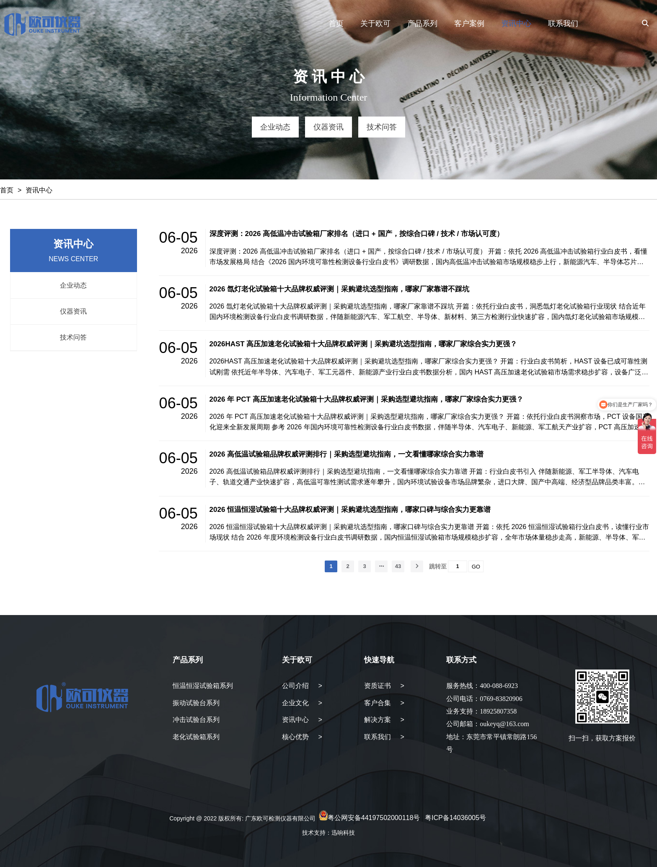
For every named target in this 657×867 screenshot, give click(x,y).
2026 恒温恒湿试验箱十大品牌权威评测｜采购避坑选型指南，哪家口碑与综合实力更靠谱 (350, 510)
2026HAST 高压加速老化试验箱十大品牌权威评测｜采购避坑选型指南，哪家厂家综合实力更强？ (363, 344)
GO (476, 566)
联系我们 (563, 23)
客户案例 (469, 23)
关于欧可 (375, 23)
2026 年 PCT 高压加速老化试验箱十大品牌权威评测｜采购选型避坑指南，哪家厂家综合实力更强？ (366, 399)
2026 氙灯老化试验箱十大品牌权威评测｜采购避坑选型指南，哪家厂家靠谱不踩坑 (340, 289)
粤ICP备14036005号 (455, 818)
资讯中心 (516, 23)
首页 (336, 23)
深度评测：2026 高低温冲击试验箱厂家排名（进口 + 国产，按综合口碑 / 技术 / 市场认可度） (357, 234)
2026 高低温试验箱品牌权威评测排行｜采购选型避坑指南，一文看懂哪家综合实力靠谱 (347, 454)
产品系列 (422, 23)
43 (398, 566)
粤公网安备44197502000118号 (374, 818)
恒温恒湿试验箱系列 (203, 685)
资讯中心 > (302, 719)
